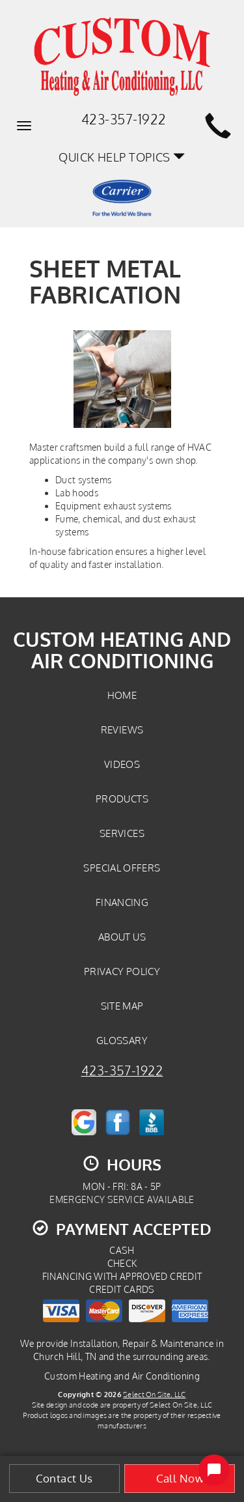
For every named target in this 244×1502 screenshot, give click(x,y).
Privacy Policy (122, 971)
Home (122, 695)
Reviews (122, 729)
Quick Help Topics (122, 156)
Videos (122, 764)
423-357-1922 (122, 1070)
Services (122, 833)
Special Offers (121, 867)
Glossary (122, 1040)
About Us (122, 936)
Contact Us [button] (64, 1478)
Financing (122, 902)
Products (122, 798)
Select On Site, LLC (154, 1394)
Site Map (122, 1006)
